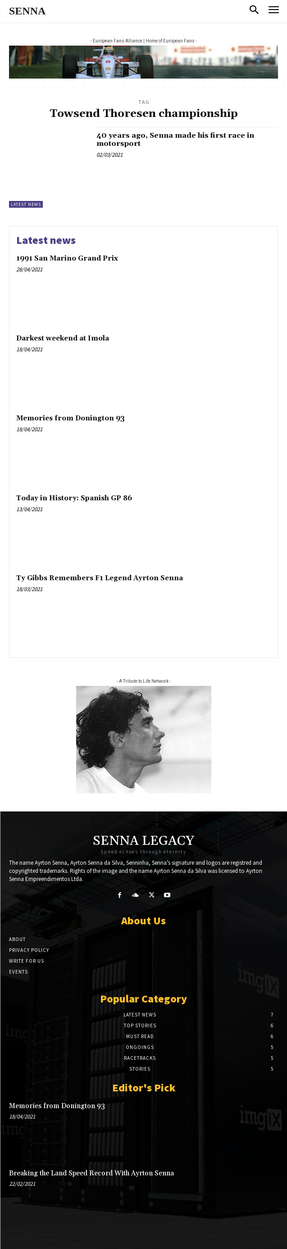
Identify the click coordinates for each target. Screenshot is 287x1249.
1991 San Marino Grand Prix (67, 258)
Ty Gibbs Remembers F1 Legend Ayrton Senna (99, 578)
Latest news (26, 204)
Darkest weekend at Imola (62, 338)
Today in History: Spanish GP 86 (74, 498)
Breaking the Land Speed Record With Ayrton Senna (91, 1173)
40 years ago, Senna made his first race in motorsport (175, 139)
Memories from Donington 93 (70, 418)
